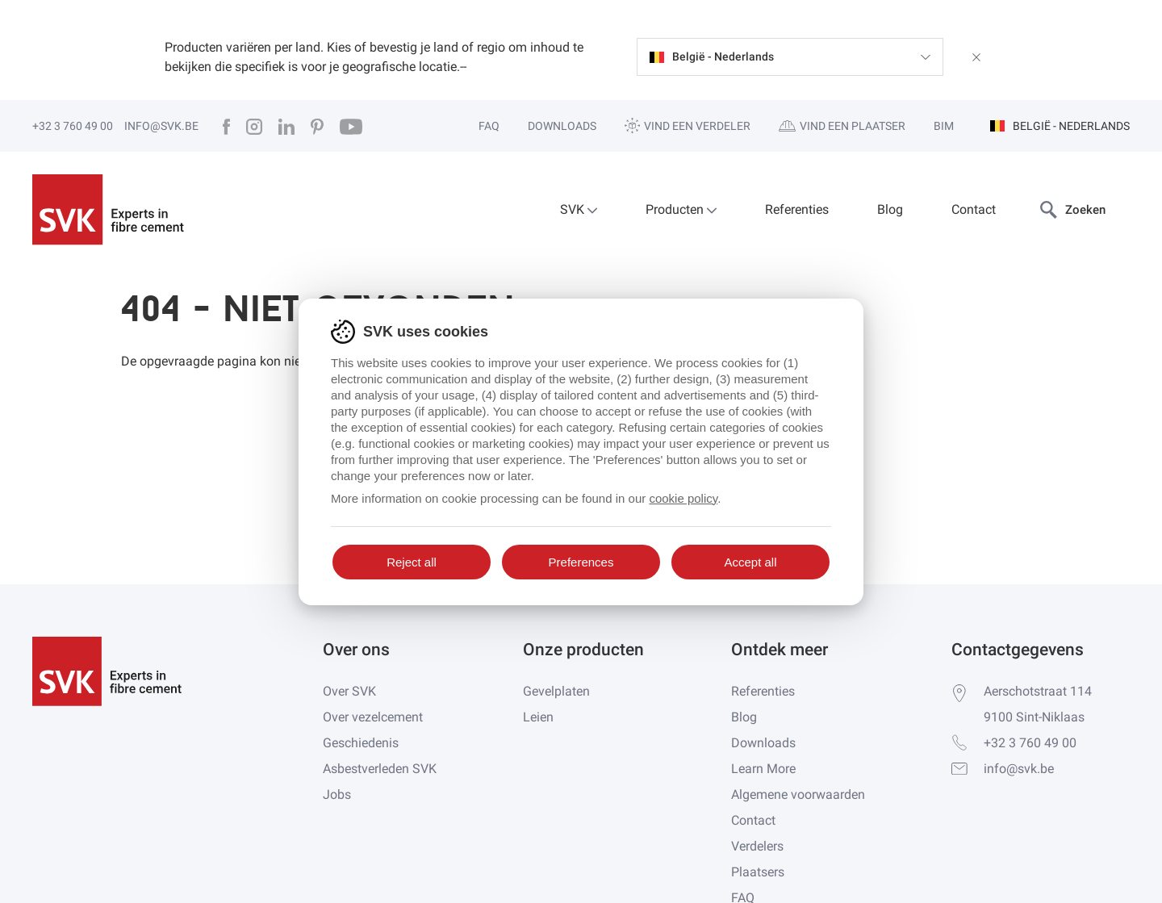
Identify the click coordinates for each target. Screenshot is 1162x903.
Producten (681, 209)
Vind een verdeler (687, 125)
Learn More (763, 768)
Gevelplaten (556, 691)
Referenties (797, 209)
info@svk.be (161, 125)
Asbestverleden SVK (380, 768)
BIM (944, 125)
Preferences (581, 562)
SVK (578, 209)
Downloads (562, 125)
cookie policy (683, 498)
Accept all (750, 562)
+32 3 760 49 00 (72, 125)
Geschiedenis (361, 742)
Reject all (412, 562)
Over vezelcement (373, 717)
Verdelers (757, 846)
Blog (890, 209)
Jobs (337, 794)
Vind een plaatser (842, 125)
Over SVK (349, 691)
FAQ (489, 125)
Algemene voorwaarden (798, 794)
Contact (973, 209)
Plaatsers (757, 872)
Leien (538, 717)
